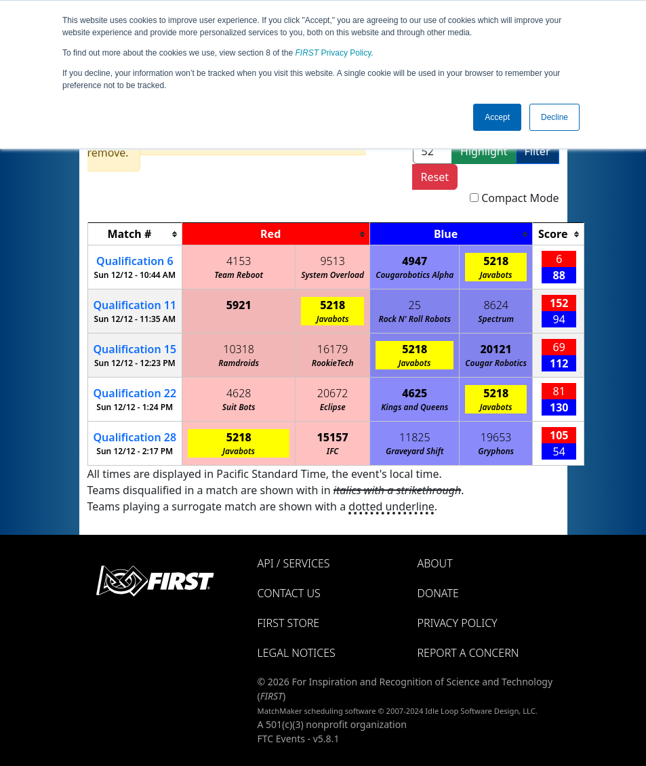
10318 (238, 349)
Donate (438, 593)
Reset (435, 176)
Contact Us (289, 593)
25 (415, 305)
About (435, 563)
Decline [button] (554, 117)
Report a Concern (468, 652)
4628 (238, 393)
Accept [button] (497, 117)
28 (135, 437)
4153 (238, 261)
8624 (495, 305)
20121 (496, 349)
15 (135, 349)
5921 (238, 305)
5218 (495, 261)
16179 (332, 349)
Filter (537, 151)
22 (135, 393)
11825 (414, 437)
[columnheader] (134, 234)
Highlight (483, 151)
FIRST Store (289, 623)
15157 (332, 437)
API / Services (294, 563)
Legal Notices (297, 652)
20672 (332, 393)
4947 (414, 261)
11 (135, 305)
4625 (414, 393)
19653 (496, 437)
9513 (332, 261)
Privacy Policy (333, 53)
